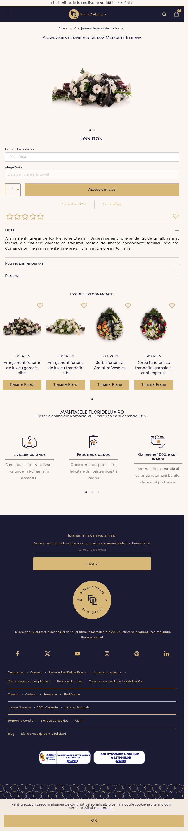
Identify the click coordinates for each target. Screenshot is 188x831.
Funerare (50, 694)
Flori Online (71, 694)
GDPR (79, 721)
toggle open (7, 14)
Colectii (13, 694)
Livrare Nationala (77, 707)
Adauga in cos (101, 190)
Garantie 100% (74, 204)
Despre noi (16, 672)
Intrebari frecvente (108, 672)
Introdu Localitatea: (20, 149)
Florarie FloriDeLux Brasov (68, 672)
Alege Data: (14, 167)
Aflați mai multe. (98, 808)
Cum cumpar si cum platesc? (29, 681)
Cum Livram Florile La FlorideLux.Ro (115, 681)
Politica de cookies (55, 721)
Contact (36, 672)
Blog (11, 734)
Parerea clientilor (70, 681)
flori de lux (88, 14)
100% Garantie (48, 707)
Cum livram (113, 204)
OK (94, 821)
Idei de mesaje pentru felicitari (43, 734)
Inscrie (92, 563)
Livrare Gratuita (20, 707)
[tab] (92, 399)
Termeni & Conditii (21, 721)
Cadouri (31, 694)
